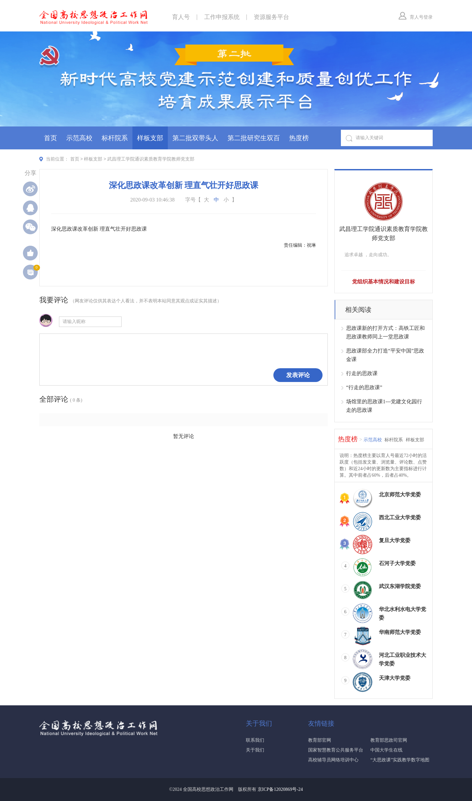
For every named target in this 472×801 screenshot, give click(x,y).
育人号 (181, 17)
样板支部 (150, 138)
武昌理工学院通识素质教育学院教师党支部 (150, 159)
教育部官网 (319, 740)
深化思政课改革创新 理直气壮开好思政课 (99, 229)
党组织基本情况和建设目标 (383, 281)
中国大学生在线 (386, 750)
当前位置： (57, 159)
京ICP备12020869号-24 (280, 789)
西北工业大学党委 (400, 517)
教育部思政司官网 (388, 740)
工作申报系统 (222, 17)
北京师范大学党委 (400, 494)
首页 (50, 138)
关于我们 (255, 750)
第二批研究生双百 (253, 138)
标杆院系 (115, 138)
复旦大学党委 (394, 540)
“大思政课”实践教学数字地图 (399, 759)
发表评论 (298, 375)
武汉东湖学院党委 (400, 586)
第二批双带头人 (195, 138)
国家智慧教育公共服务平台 (335, 750)
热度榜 (299, 138)
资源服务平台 (271, 17)
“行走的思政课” (364, 387)
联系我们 (255, 740)
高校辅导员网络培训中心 (333, 759)
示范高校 (79, 138)
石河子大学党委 (397, 563)
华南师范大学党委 (400, 632)
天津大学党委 (394, 678)
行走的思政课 (362, 373)
